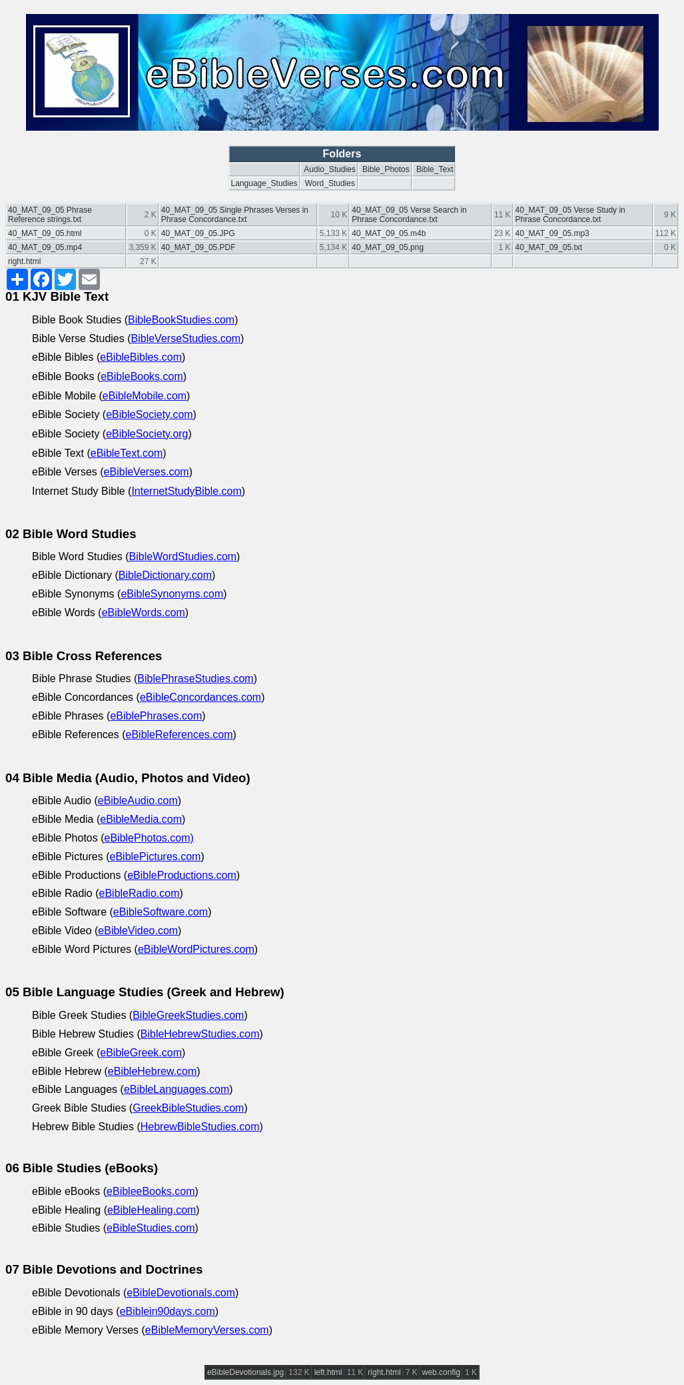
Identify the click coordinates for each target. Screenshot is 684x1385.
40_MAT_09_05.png (388, 247)
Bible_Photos (386, 169)
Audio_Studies (329, 169)
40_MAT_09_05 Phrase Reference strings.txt (50, 214)
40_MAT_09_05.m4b (389, 233)
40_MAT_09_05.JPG (198, 233)
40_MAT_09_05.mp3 (552, 233)
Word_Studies (330, 183)
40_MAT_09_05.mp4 (45, 247)
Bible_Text (434, 169)
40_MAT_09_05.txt (549, 247)
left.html (328, 1372)
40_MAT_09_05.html (45, 233)
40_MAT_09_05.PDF (198, 247)
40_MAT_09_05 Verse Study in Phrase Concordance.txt (570, 214)
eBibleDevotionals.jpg (245, 1372)
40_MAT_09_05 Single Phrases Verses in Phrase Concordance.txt (234, 214)
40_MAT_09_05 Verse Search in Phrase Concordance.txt (409, 214)
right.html (24, 261)
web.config (441, 1372)
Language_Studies (264, 183)
